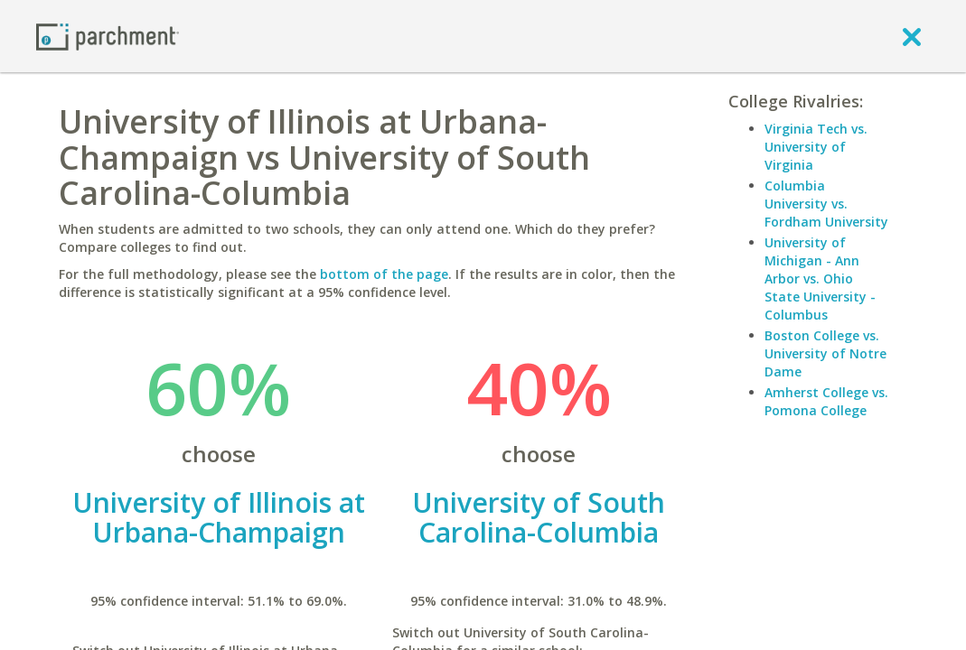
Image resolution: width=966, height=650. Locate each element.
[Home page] (107, 35)
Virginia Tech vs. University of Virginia (816, 146)
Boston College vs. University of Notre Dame (825, 353)
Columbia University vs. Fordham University (826, 203)
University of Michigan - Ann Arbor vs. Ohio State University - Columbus (820, 278)
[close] (912, 36)
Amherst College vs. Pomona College (826, 401)
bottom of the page (384, 274)
